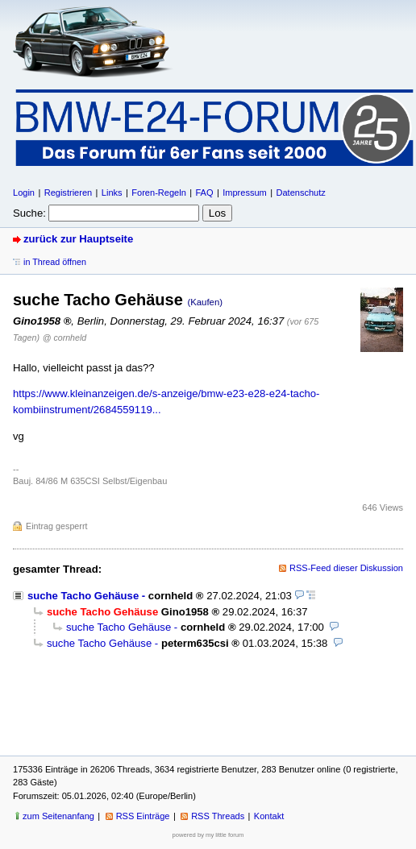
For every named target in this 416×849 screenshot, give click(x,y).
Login (24, 192)
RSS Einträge (143, 816)
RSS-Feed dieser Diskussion (346, 568)
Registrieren (68, 192)
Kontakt (269, 816)
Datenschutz (300, 192)
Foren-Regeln (158, 192)
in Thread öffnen (54, 262)
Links (112, 192)
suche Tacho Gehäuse (83, 596)
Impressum (245, 192)
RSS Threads (217, 816)
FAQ (204, 192)
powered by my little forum (208, 835)
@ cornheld (64, 337)
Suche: (29, 213)
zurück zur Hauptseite (78, 239)
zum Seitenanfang (58, 816)
